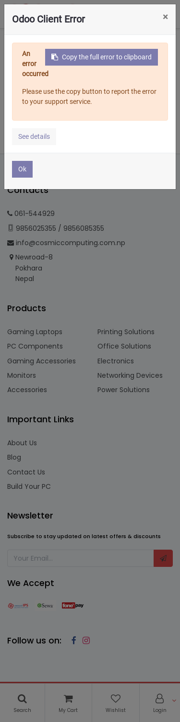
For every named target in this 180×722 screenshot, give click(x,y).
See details (34, 136)
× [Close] (165, 17)
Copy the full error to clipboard (101, 57)
